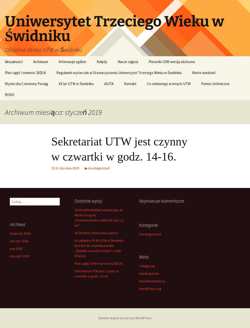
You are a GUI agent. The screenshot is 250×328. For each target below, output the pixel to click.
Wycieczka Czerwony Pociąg (26, 83)
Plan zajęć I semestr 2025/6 (25, 72)
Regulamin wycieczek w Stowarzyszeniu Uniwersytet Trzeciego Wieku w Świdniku (119, 72)
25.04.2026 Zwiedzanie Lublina (96, 233)
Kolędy (102, 61)
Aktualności (14, 61)
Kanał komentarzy (152, 281)
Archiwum (40, 61)
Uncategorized (99, 168)
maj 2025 (16, 248)
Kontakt (130, 83)
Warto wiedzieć (204, 72)
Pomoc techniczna (215, 83)
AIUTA (109, 83)
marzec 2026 (19, 241)
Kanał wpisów (149, 273)
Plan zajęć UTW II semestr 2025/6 (98, 263)
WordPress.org (150, 288)
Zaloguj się (147, 266)
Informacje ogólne (72, 61)
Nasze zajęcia (128, 61)
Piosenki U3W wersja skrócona (172, 61)
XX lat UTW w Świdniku (76, 83)
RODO (9, 94)
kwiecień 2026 (20, 233)
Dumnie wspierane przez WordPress (125, 318)
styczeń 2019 (19, 256)
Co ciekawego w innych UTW (169, 83)
